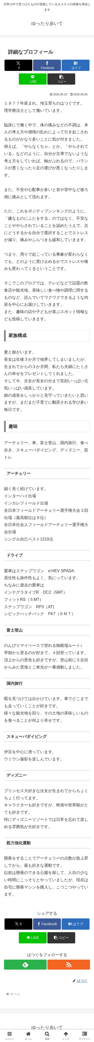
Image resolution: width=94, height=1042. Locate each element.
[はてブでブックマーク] (75, 65)
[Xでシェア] (18, 65)
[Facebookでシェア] (47, 65)
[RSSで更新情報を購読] (68, 965)
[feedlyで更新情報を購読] (25, 965)
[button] (61, 79)
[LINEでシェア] (33, 79)
